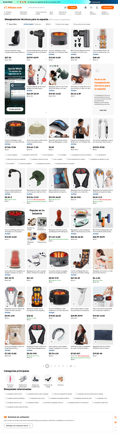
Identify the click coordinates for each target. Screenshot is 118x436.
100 (71, 366)
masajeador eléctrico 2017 (13, 394)
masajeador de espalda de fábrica (58, 398)
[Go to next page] (75, 366)
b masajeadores (100, 155)
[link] (115, 417)
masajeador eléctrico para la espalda (37, 394)
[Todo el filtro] (11, 24)
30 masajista (9, 163)
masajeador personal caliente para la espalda (89, 394)
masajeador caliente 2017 (29, 155)
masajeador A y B (101, 398)
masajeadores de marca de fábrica (80, 155)
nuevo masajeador (47, 155)
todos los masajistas (24, 163)
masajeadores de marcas (37, 398)
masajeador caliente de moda (38, 159)
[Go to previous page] (43, 366)
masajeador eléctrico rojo (13, 402)
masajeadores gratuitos (42, 163)
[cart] (91, 8)
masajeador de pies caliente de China (16, 407)
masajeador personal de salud (82, 398)
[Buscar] (72, 7)
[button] (65, 7)
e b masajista (61, 155)
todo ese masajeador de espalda (62, 394)
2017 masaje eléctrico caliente (75, 159)
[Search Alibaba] (45, 7)
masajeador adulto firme (100, 402)
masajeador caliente (32, 402)
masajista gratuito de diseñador (15, 398)
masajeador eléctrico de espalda (64, 163)
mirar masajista (57, 159)
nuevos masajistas (11, 155)
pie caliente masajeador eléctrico (52, 402)
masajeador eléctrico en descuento (77, 402)
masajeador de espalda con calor (99, 159)
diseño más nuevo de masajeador (15, 159)
